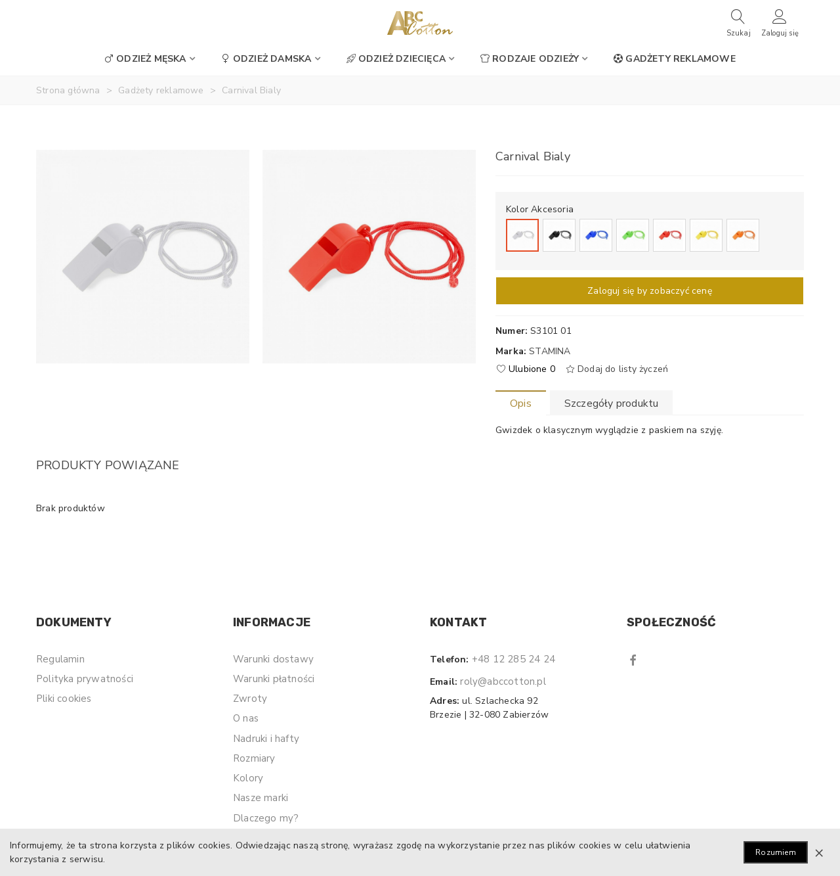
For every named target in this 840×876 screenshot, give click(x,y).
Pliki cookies (64, 698)
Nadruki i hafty (266, 738)
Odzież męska (145, 59)
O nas (246, 718)
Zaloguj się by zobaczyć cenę (649, 291)
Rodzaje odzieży (529, 59)
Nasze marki (260, 797)
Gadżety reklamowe (674, 59)
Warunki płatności (273, 678)
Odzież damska (266, 59)
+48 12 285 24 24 (513, 659)
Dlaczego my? (266, 818)
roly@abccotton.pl (502, 681)
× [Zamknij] (819, 852)
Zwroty (250, 698)
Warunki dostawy (273, 659)
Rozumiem (775, 852)
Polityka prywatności (84, 678)
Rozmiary (254, 758)
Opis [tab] (521, 403)
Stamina (549, 351)
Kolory (248, 778)
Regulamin (60, 659)
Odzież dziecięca (396, 59)
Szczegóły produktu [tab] (611, 403)
